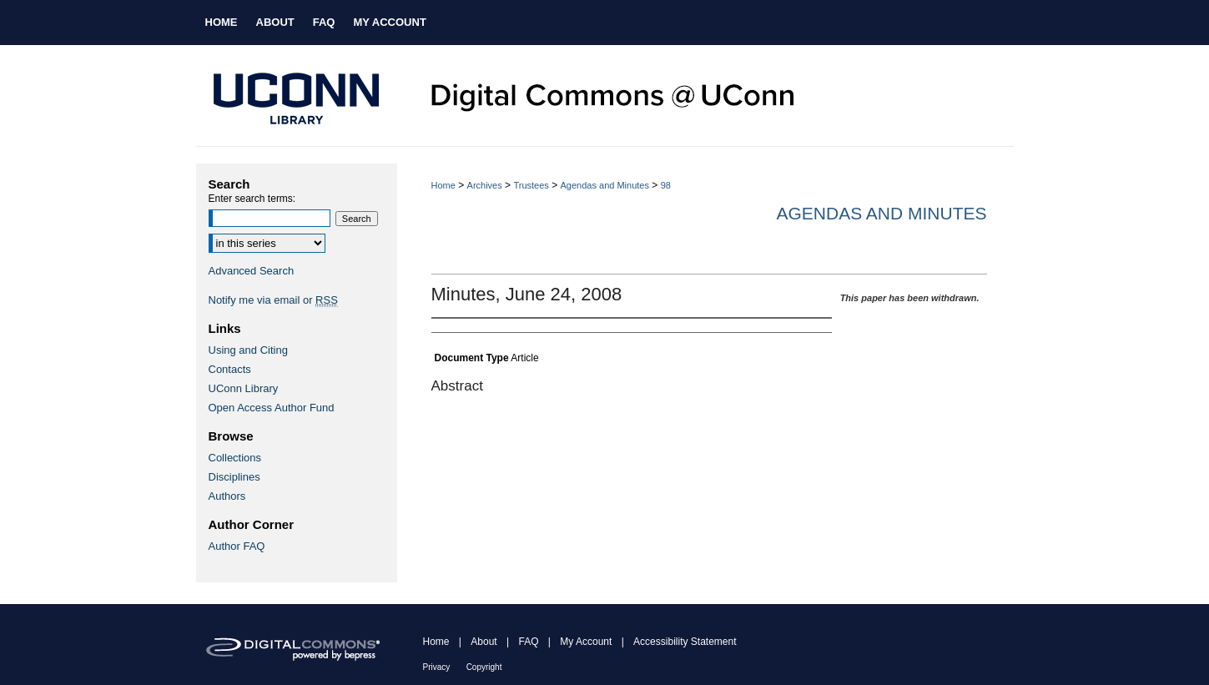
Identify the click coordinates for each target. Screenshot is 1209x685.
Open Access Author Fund (272, 407)
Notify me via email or (273, 300)
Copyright (484, 667)
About (483, 641)
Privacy (437, 667)
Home (443, 185)
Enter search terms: (252, 198)
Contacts (230, 369)
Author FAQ (237, 546)
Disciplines (234, 477)
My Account (586, 641)
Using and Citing (248, 350)
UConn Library (244, 388)
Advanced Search (252, 270)
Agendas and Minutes (605, 185)
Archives (484, 185)
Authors (227, 496)
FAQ (528, 641)
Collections (235, 457)
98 (666, 185)
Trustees (530, 185)
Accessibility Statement (684, 641)
